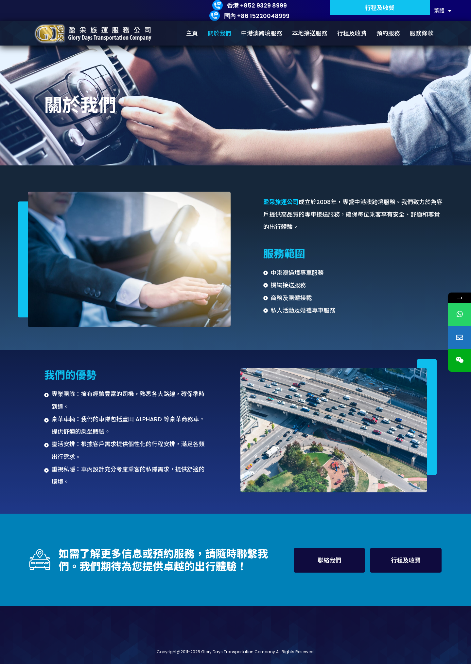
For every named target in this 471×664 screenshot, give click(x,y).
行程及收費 (352, 33)
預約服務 (388, 33)
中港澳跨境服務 (261, 33)
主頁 (192, 33)
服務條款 (421, 33)
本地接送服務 (309, 33)
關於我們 (219, 33)
